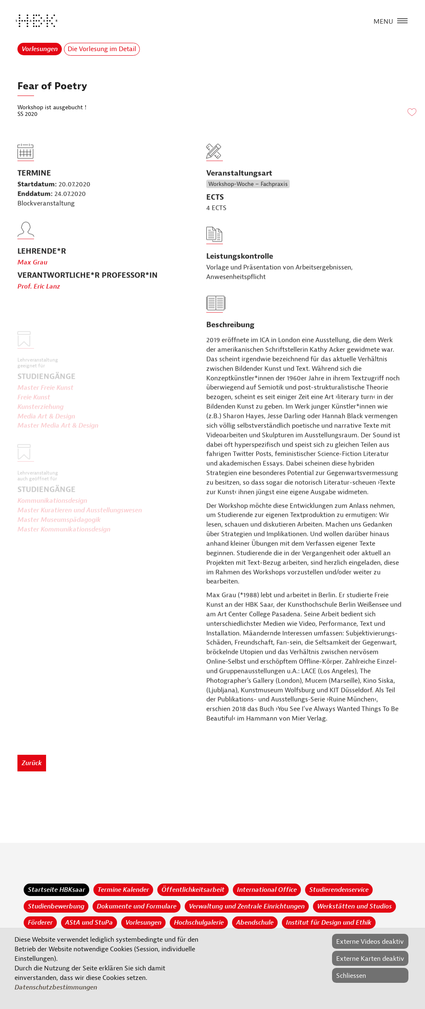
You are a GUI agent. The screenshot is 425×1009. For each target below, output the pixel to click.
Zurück (32, 763)
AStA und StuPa (89, 922)
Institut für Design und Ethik (328, 922)
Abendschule (255, 922)
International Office (267, 890)
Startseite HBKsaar (56, 890)
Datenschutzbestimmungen (56, 987)
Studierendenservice (339, 890)
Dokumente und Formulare (136, 906)
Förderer (40, 922)
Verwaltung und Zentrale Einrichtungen (247, 906)
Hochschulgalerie (199, 922)
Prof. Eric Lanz (38, 303)
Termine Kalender (123, 890)
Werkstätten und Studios (354, 906)
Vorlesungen (40, 49)
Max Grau (32, 278)
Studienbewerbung (56, 906)
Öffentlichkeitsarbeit (193, 890)
